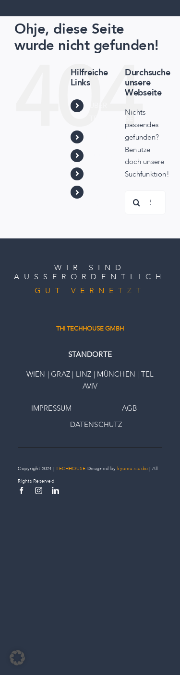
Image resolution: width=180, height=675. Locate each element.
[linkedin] (55, 490)
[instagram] (38, 490)
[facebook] (21, 490)
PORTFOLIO (110, 137)
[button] (17, 657)
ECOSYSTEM (111, 155)
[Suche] (137, 202)
